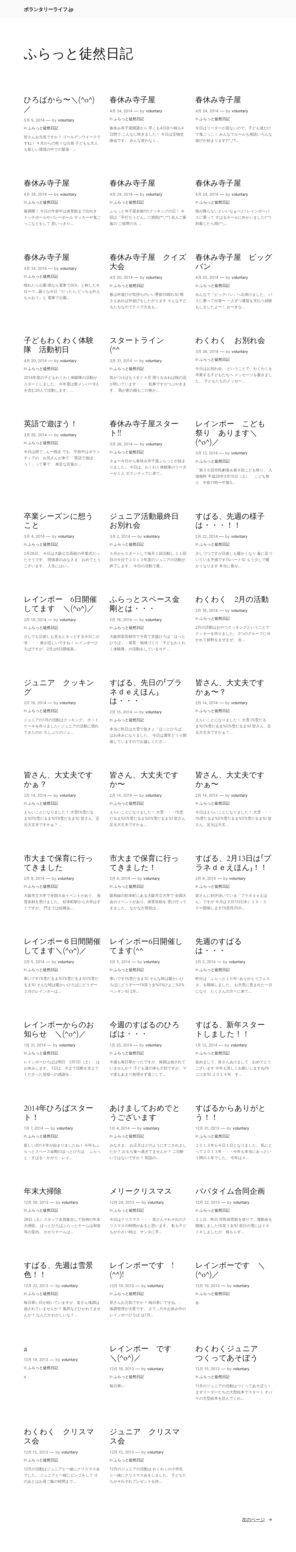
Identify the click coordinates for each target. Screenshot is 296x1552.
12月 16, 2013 (122, 1368)
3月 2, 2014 (120, 536)
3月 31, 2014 (121, 360)
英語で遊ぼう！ (51, 424)
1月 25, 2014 (121, 1045)
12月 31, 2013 (207, 1128)
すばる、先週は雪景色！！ (58, 1270)
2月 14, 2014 (206, 702)
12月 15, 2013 (207, 1368)
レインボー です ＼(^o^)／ (144, 1353)
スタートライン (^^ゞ (141, 345)
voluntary (66, 120)
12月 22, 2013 (207, 1202)
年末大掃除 (43, 1191)
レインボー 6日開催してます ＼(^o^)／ (60, 604)
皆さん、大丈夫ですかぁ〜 (230, 780)
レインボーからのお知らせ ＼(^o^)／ (59, 1030)
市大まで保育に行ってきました (58, 863)
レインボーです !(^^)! (142, 1270)
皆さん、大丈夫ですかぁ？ (58, 780)
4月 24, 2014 (121, 111)
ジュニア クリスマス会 (145, 1437)
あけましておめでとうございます (145, 1113)
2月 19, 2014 (35, 619)
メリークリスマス (141, 1191)
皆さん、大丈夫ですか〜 (144, 780)
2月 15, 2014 (121, 712)
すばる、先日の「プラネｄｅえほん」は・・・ (146, 692)
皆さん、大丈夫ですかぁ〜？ (230, 687)
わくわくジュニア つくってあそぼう (230, 1353)
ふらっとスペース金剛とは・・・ (145, 604)
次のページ (257, 1519)
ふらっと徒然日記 (43, 128)
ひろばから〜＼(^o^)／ (59, 105)
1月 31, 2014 (35, 1045)
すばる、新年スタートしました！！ (230, 1030)
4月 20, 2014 (121, 277)
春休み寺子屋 (132, 100)
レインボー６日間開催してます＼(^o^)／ (62, 946)
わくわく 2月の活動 (232, 599)
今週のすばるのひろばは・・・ (145, 1030)
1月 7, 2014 (33, 1128)
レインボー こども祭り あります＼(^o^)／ (230, 433)
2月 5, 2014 (34, 961)
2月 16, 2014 (121, 619)
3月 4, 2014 (34, 536)
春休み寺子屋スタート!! (144, 428)
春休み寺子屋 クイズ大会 (148, 262)
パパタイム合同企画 (230, 1191)
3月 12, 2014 (206, 453)
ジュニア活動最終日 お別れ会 (148, 521)
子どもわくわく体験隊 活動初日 (59, 345)
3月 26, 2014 (206, 351)
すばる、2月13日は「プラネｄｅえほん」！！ (233, 863)
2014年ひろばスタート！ (58, 1113)
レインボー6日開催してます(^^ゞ (146, 946)
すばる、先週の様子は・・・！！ (230, 521)
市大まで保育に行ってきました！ (144, 863)
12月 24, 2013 (122, 1202)
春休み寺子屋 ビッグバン (233, 262)
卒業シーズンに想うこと (58, 521)
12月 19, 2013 (122, 1285)
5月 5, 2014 (34, 120)
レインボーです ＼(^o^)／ (230, 1270)
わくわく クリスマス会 (59, 1437)
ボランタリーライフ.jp (48, 9)
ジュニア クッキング (59, 687)
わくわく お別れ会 (230, 340)
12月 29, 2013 (36, 1202)
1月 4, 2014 (120, 1128)
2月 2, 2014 (205, 961)
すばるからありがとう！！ (230, 1113)
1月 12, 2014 (206, 1045)
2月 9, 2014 (34, 878)
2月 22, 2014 (206, 536)
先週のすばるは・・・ (218, 946)
